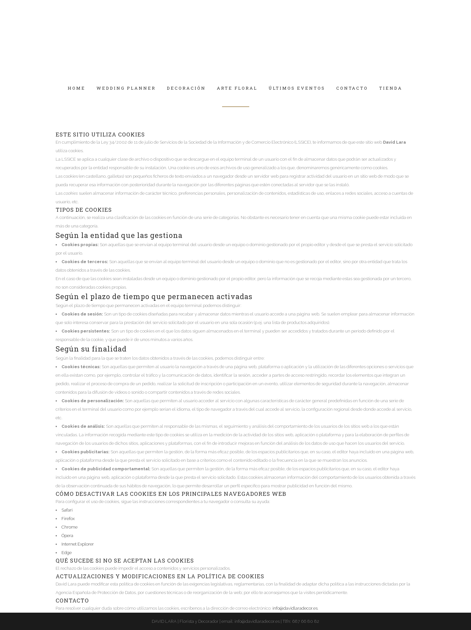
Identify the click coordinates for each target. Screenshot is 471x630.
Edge (66, 552)
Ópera (67, 535)
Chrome (69, 527)
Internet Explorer (77, 544)
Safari (67, 510)
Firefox (68, 518)
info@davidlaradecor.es (295, 608)
